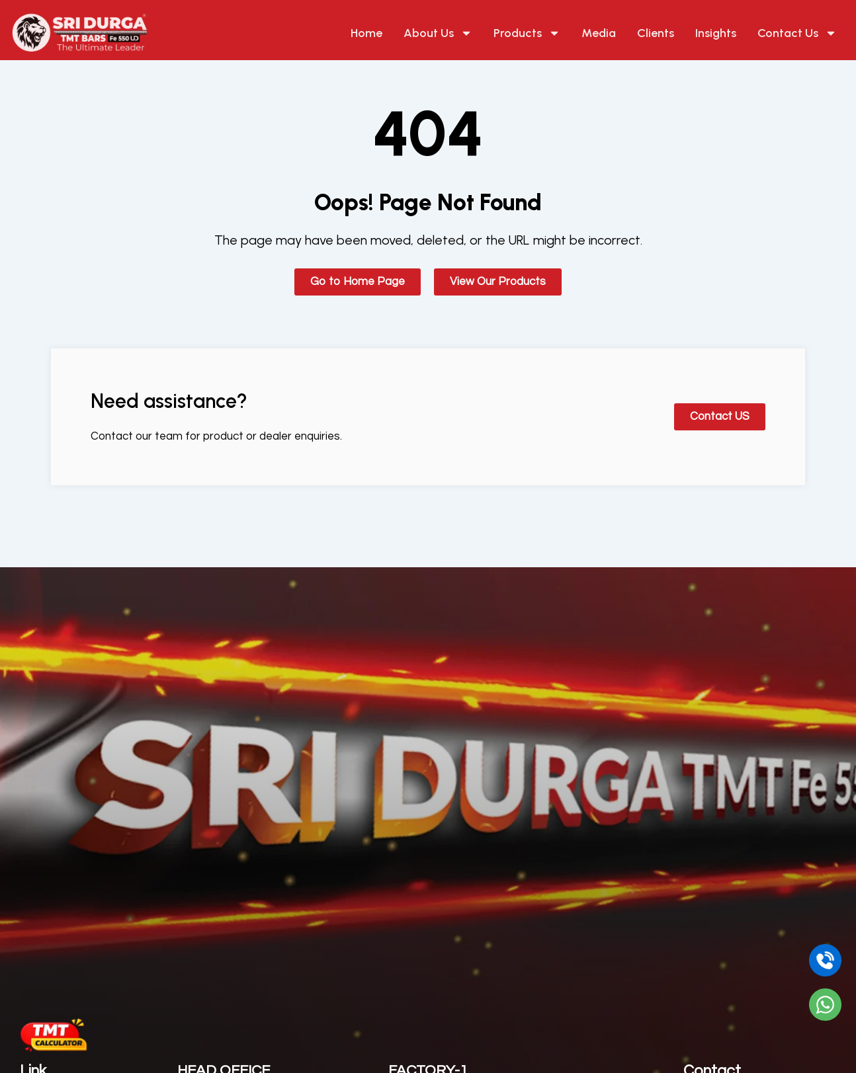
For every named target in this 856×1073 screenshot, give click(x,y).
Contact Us (797, 33)
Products (526, 33)
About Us (438, 33)
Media (598, 33)
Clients (655, 33)
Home (366, 33)
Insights (715, 33)
